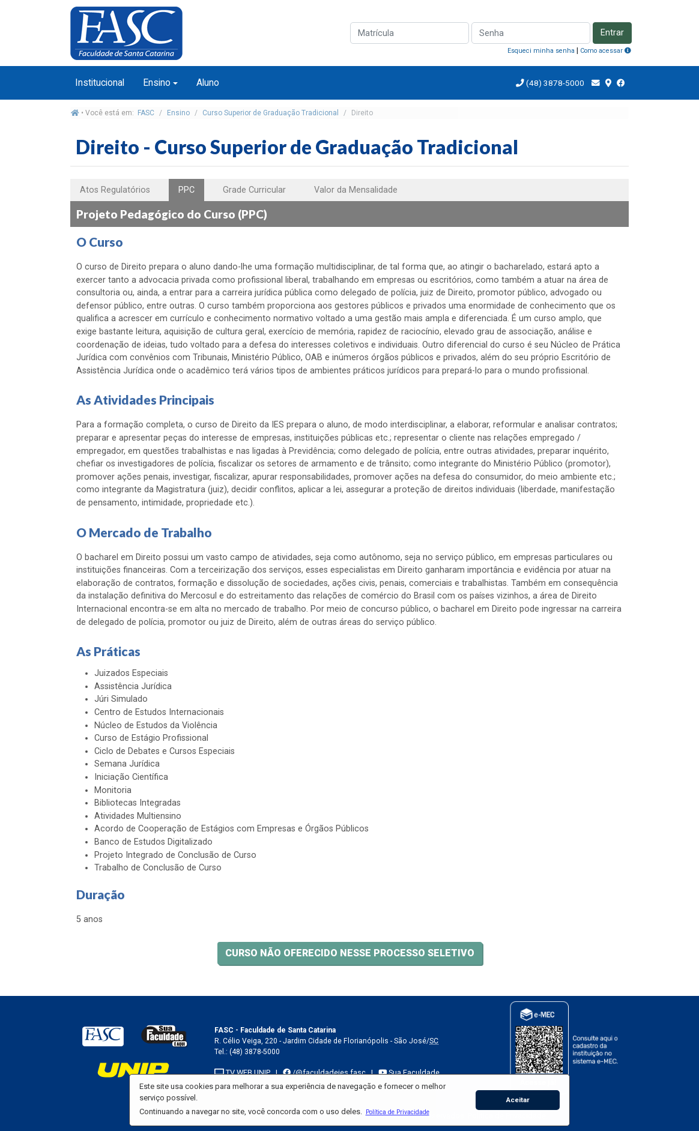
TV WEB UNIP (242, 1072)
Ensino (157, 82)
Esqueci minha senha (541, 51)
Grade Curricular (254, 190)
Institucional (99, 82)
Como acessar (605, 51)
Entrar (612, 33)
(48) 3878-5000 (554, 83)
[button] (397, 1112)
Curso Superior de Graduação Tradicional (270, 113)
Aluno (207, 82)
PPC (186, 190)
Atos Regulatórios (115, 190)
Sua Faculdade (409, 1072)
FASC (146, 113)
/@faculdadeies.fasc (324, 1072)
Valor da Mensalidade (356, 190)
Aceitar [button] (518, 1100)
